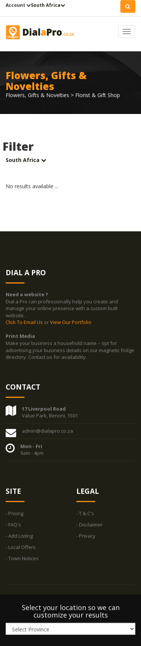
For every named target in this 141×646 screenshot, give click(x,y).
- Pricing (14, 513)
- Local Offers (21, 547)
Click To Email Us (25, 322)
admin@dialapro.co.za (47, 430)
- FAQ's (13, 524)
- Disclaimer (89, 524)
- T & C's (85, 513)
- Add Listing (19, 535)
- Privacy (86, 535)
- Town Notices (22, 558)
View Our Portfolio (70, 322)
